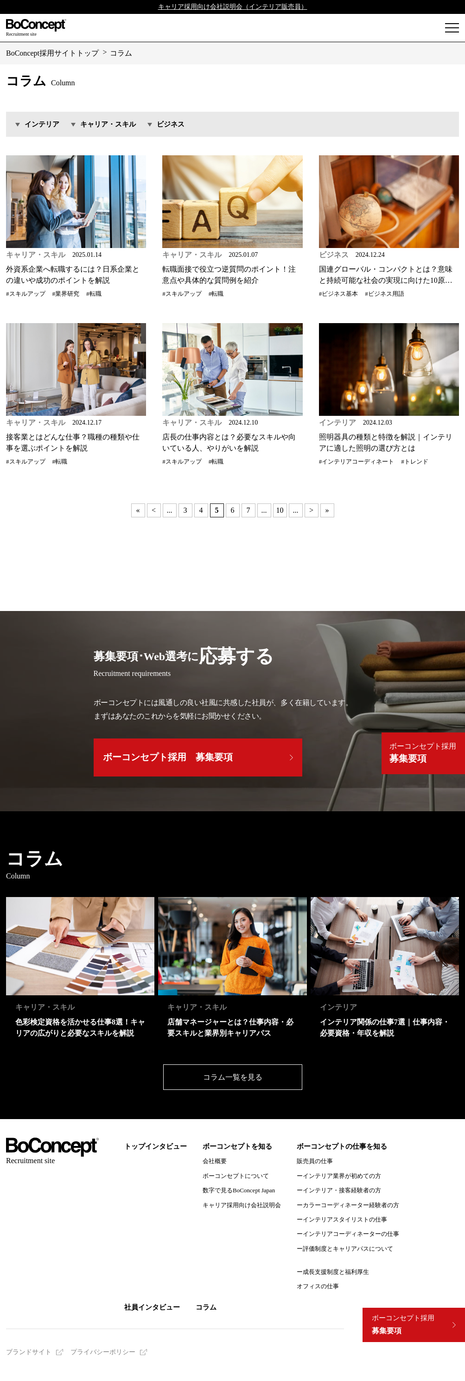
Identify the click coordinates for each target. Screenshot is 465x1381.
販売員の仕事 (315, 1161)
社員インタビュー (152, 1307)
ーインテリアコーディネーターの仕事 (348, 1233)
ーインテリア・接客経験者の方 (339, 1190)
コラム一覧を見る (232, 1077)
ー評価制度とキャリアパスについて (345, 1248)
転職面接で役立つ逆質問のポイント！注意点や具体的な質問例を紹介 (229, 274)
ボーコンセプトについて (236, 1175)
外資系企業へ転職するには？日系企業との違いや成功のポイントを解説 (73, 274)
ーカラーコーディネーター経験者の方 (348, 1205)
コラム (121, 53)
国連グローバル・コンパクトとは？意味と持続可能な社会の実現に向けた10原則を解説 (385, 275)
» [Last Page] (327, 510)
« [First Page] (138, 510)
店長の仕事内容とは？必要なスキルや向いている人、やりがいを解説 (229, 442)
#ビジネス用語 (384, 294)
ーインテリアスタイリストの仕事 (342, 1219)
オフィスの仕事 (318, 1286)
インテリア (42, 124)
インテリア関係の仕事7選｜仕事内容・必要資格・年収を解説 (385, 1027)
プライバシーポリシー (102, 1352)
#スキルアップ (25, 294)
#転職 (94, 294)
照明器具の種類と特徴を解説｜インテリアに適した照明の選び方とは (385, 442)
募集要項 (403, 1324)
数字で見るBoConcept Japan (239, 1190)
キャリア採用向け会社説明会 (242, 1205)
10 (280, 510)
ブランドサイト (28, 1352)
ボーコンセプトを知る (237, 1146)
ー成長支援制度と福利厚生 (333, 1271)
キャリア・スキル (108, 124)
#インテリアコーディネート (357, 461)
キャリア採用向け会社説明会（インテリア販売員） (232, 6)
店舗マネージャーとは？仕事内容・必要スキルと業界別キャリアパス (230, 1027)
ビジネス (171, 124)
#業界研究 (66, 294)
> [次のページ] (311, 510)
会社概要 (215, 1161)
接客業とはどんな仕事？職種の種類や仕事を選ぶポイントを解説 (73, 442)
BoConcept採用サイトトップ (52, 53)
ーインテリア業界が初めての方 (339, 1175)
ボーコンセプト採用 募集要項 (168, 757)
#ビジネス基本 (338, 294)
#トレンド (414, 461)
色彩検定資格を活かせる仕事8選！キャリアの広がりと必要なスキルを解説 (80, 1027)
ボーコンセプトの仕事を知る (342, 1146)
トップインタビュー (155, 1146)
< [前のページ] (154, 510)
